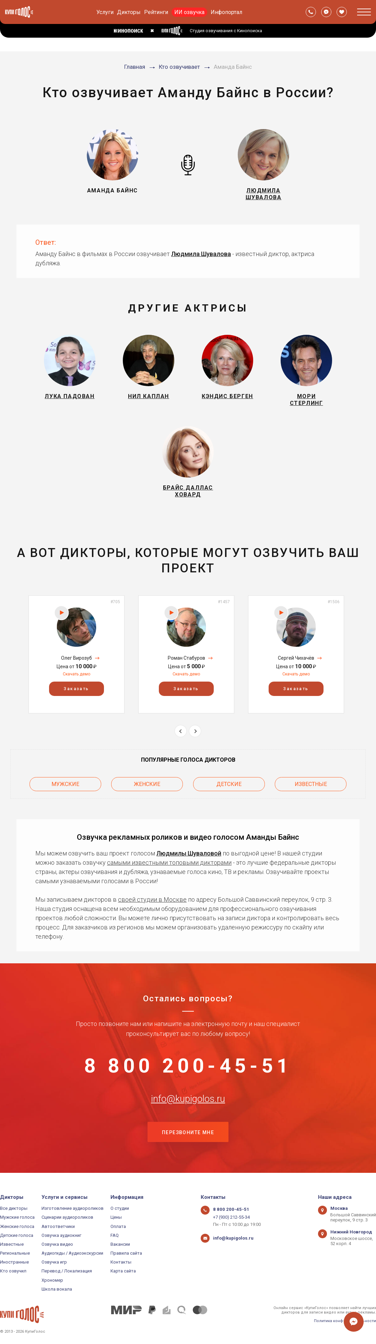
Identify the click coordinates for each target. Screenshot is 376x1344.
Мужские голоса (17, 1217)
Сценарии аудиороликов (67, 1217)
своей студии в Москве (152, 901)
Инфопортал (226, 12)
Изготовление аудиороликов (73, 1208)
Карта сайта (123, 1271)
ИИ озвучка (189, 12)
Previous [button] (180, 733)
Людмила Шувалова (201, 254)
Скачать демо (76, 676)
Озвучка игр (54, 1262)
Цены (116, 1217)
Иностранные (14, 1262)
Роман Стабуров (186, 660)
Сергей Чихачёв (296, 660)
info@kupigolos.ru (188, 1102)
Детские (229, 786)
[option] (76, 656)
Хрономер (52, 1280)
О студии (119, 1208)
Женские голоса (17, 1226)
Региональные (15, 1253)
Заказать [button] (76, 690)
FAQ (114, 1235)
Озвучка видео (57, 1244)
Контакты (120, 1262)
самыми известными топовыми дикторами (169, 864)
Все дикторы (13, 1208)
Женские (147, 786)
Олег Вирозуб (76, 660)
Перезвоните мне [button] (188, 1136)
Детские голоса (16, 1235)
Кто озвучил (13, 1271)
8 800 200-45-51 (188, 1068)
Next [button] (195, 733)
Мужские (65, 786)
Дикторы (129, 12)
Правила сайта (126, 1253)
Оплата (118, 1226)
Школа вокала (57, 1289)
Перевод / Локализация (67, 1271)
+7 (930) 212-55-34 (231, 1217)
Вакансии (120, 1244)
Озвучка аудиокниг (61, 1235)
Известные (311, 786)
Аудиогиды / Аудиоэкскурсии (72, 1253)
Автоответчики (58, 1226)
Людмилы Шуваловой (188, 855)
